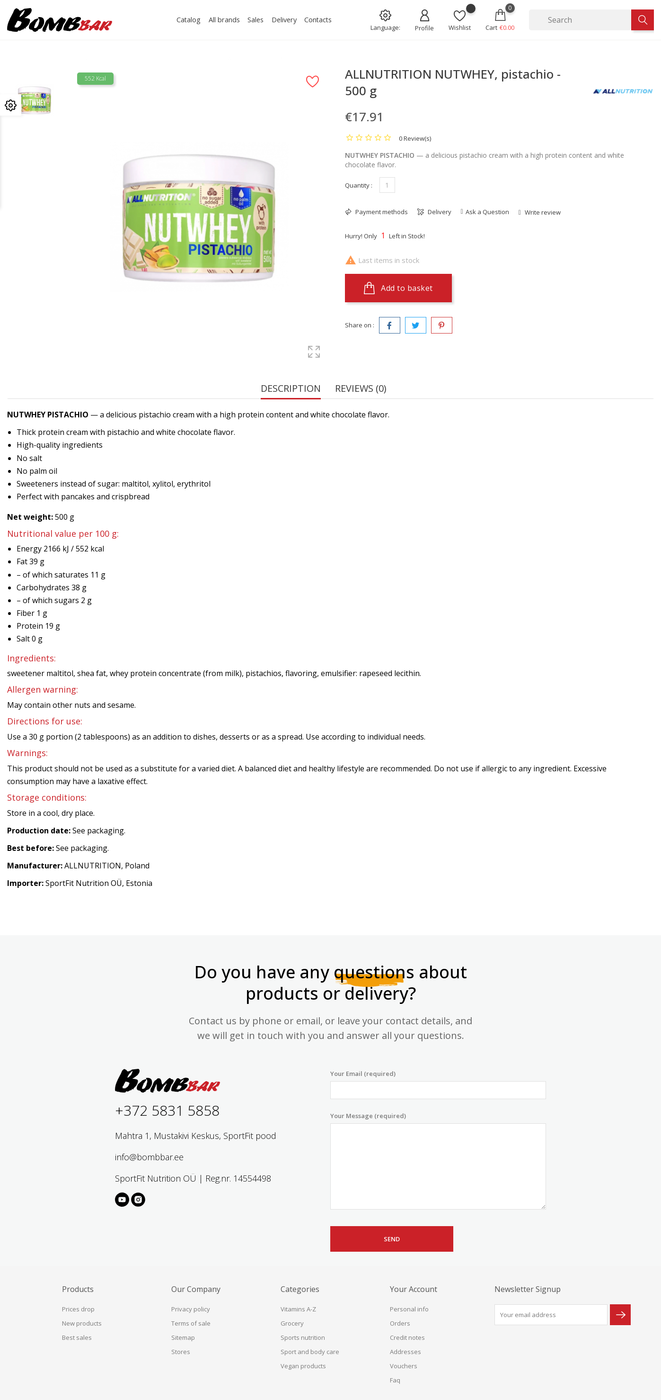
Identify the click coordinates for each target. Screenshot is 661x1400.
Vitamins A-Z (298, 1309)
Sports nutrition (303, 1337)
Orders (400, 1323)
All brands (224, 19)
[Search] (580, 19)
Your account (413, 1289)
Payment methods (381, 212)
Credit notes (407, 1337)
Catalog (188, 19)
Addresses (405, 1351)
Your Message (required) (438, 1160)
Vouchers (403, 1366)
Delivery (284, 19)
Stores (180, 1351)
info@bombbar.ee (149, 1157)
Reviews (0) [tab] (361, 389)
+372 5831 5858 (167, 1110)
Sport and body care (310, 1351)
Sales (255, 19)
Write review (542, 212)
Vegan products (303, 1366)
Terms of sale (191, 1323)
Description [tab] (291, 389)
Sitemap (183, 1337)
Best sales (77, 1337)
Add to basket (398, 288)
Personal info (409, 1309)
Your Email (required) (438, 1084)
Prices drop (78, 1309)
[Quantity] (387, 185)
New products (82, 1323)
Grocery (292, 1323)
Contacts (318, 19)
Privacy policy (190, 1309)
